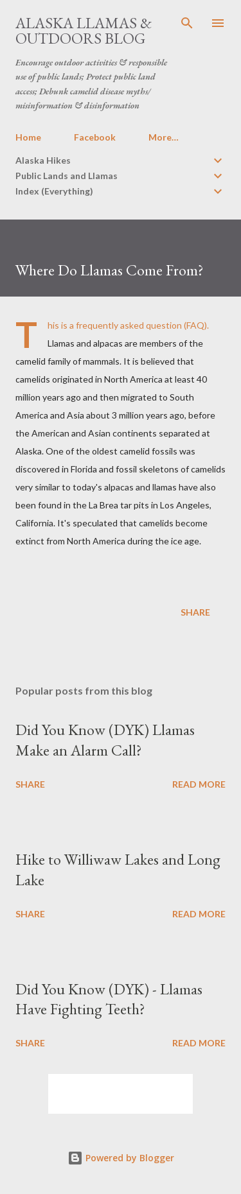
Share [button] (195, 612)
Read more (199, 784)
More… (163, 137)
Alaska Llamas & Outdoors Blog (83, 30)
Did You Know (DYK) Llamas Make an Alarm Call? (105, 740)
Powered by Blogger (120, 1158)
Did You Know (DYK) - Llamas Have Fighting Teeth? (108, 999)
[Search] (187, 23)
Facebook (95, 137)
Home (28, 137)
